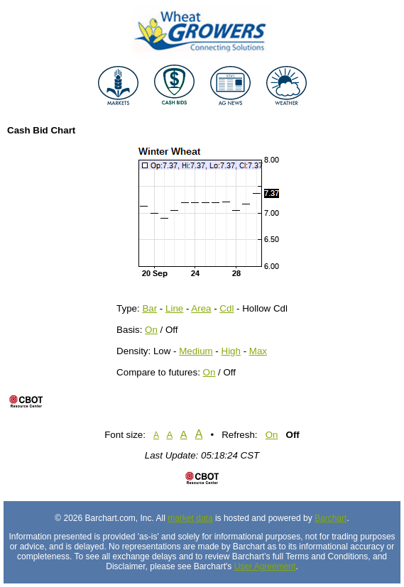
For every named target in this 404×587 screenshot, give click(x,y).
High (231, 351)
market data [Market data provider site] (190, 518)
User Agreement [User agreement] (265, 566)
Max (258, 351)
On (151, 329)
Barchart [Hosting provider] (330, 518)
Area (201, 308)
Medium (195, 351)
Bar (149, 308)
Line (174, 308)
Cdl (226, 308)
